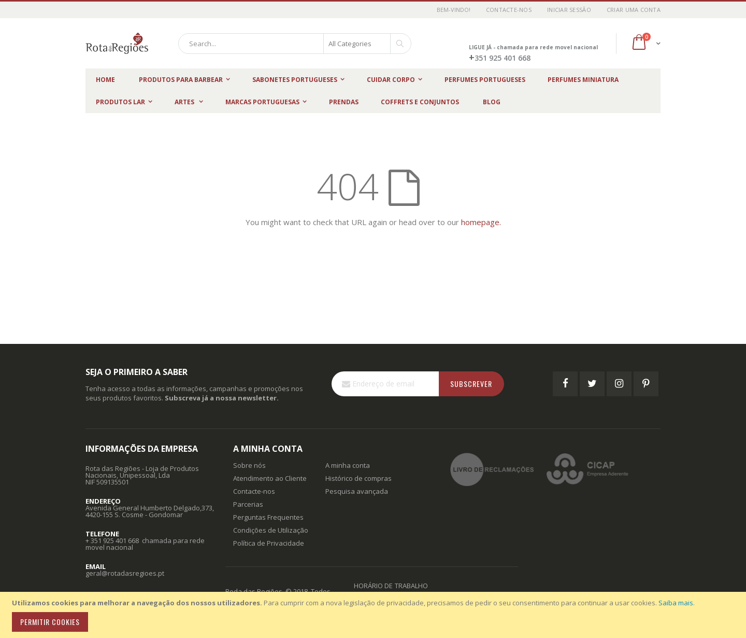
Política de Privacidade (268, 543)
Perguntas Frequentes (268, 517)
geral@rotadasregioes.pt (124, 573)
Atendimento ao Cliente (270, 478)
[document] (374, 615)
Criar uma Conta (634, 9)
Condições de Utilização (270, 530)
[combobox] (294, 43)
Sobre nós (249, 465)
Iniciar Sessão (569, 9)
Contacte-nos (509, 9)
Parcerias (248, 504)
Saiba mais (675, 602)
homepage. (481, 222)
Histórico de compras (358, 478)
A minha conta (347, 465)
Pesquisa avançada (356, 491)
